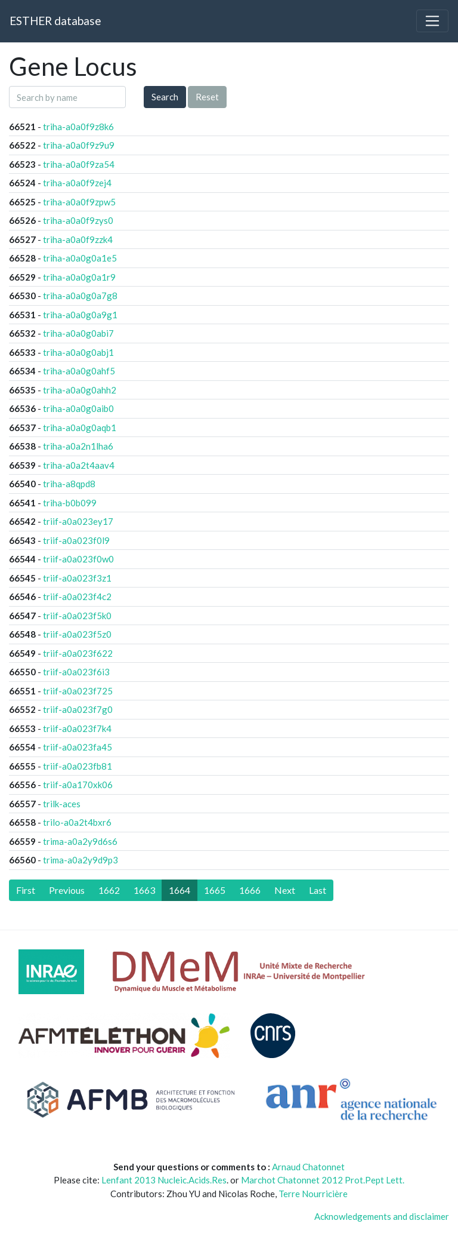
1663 (144, 890)
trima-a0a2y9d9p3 (80, 859)
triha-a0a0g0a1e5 (80, 258)
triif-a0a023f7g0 (78, 709)
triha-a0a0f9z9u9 (78, 145)
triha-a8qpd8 (69, 483)
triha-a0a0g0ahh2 (79, 390)
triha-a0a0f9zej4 (77, 182)
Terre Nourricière (313, 1193)
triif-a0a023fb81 (77, 766)
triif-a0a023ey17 (78, 521)
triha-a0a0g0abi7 (78, 333)
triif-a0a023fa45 (77, 747)
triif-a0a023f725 (78, 690)
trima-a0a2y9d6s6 (80, 841)
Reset (207, 96)
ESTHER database (55, 20)
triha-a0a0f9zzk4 (78, 239)
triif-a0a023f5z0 (77, 634)
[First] (25, 890)
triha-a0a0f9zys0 (78, 220)
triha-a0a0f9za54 (78, 164)
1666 (250, 890)
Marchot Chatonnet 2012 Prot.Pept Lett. (322, 1179)
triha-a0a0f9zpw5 (79, 201)
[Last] (317, 890)
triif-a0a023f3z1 (77, 578)
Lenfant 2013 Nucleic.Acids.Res (164, 1179)
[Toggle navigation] (432, 21)
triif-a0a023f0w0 (78, 559)
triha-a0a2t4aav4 (78, 465)
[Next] (284, 890)
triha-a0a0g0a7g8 (80, 295)
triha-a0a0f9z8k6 (78, 126)
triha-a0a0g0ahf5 (79, 370)
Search (164, 96)
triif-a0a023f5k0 (77, 615)
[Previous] (67, 890)
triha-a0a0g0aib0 (78, 408)
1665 (214, 890)
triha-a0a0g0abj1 (78, 352)
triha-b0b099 (70, 502)
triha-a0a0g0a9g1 (80, 314)
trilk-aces (62, 803)
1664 (179, 890)
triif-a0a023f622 (78, 653)
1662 (109, 890)
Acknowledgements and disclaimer (381, 1216)
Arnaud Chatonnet (308, 1166)
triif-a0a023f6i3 (76, 671)
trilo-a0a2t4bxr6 (77, 822)
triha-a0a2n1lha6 (78, 446)
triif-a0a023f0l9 (76, 540)
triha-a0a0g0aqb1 (79, 427)
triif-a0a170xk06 (78, 784)
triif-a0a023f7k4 (77, 728)
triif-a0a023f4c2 (77, 596)
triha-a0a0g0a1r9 (79, 277)
